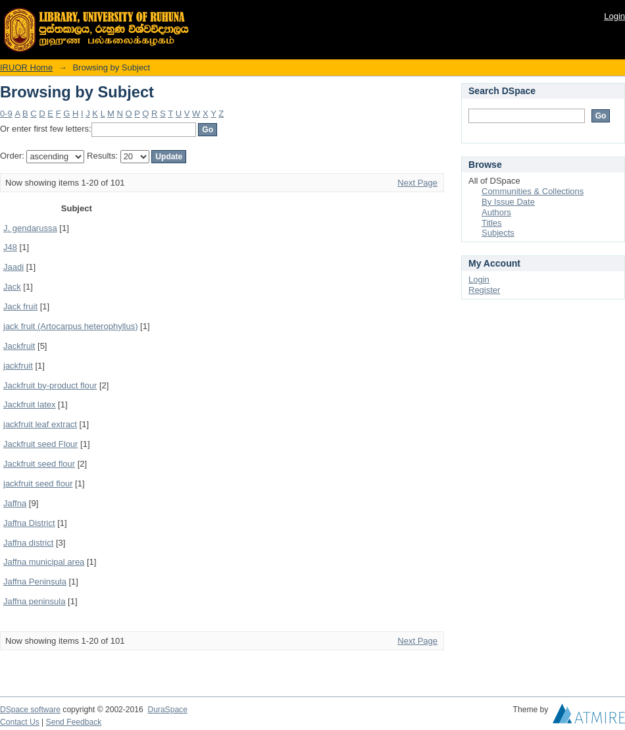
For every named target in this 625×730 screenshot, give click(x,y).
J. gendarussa (30, 228)
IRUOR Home (26, 67)
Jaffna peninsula (34, 601)
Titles (492, 223)
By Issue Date (508, 202)
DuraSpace (167, 709)
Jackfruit (19, 346)
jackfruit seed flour (38, 483)
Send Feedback (74, 722)
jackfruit (18, 366)
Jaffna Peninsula (34, 582)
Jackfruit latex (29, 404)
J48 (10, 247)
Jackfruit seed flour (39, 464)
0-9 (6, 113)
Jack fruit (20, 306)
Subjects (498, 233)
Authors (496, 212)
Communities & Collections (533, 191)
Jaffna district (28, 543)
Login (614, 16)
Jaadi (13, 267)
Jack (12, 287)
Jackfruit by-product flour (50, 385)
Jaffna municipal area (43, 562)
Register (484, 290)
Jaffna (14, 503)
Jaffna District (29, 523)
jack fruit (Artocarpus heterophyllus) (70, 326)
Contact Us (19, 722)
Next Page (417, 183)
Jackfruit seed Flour (40, 444)
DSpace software (30, 709)
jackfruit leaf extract (40, 424)
